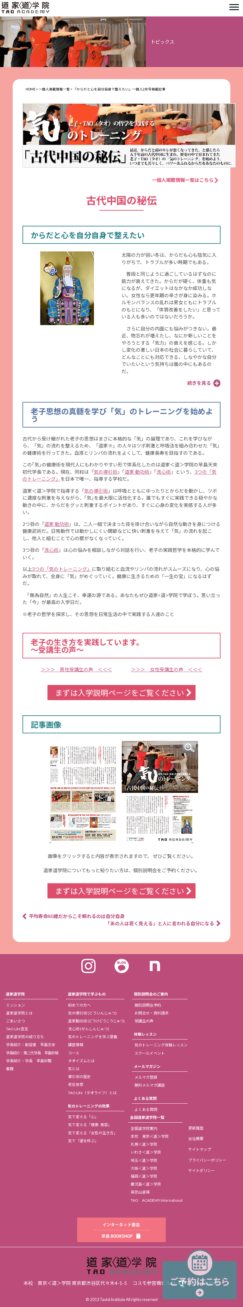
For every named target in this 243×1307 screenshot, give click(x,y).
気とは (73, 1068)
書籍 (10, 1068)
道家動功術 (96, 1021)
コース (73, 1053)
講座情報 (75, 1044)
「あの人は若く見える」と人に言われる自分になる (159, 923)
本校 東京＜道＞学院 (150, 1136)
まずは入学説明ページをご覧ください (119, 692)
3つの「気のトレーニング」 (62, 569)
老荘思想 (75, 1084)
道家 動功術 (137, 472)
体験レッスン (145, 1034)
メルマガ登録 (145, 1077)
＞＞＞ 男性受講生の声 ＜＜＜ (76, 669)
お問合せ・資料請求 (151, 1013)
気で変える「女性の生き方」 (92, 1133)
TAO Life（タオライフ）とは (92, 1092)
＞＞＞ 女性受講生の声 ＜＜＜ (166, 669)
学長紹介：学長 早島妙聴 (29, 1060)
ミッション (15, 1005)
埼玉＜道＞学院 (144, 1160)
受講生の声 (143, 1021)
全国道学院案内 (144, 1128)
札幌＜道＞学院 (144, 1144)
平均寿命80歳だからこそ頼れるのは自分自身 (77, 916)
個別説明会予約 (147, 1005)
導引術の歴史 (79, 1076)
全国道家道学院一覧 (147, 1117)
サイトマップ (199, 1149)
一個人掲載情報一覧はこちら (185, 180)
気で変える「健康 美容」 (90, 1124)
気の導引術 (105, 472)
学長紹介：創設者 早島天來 (30, 1044)
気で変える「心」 (83, 1116)
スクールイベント (149, 1053)
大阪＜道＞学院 (144, 1168)
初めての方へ (79, 1005)
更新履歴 (195, 1128)
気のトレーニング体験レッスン (161, 1045)
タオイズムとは (81, 1060)
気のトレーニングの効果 (88, 1106)
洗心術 (164, 472)
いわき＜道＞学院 (146, 1152)
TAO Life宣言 (17, 1028)
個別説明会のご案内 (151, 994)
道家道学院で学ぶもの (87, 994)
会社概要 (195, 1138)
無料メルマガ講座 (149, 1085)
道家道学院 (15, 994)
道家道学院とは (19, 1013)
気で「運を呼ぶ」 (83, 1140)
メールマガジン (147, 1066)
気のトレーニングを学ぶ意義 (92, 1036)
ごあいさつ (15, 1021)
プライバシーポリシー (207, 1160)
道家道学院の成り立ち (25, 1036)
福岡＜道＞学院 (144, 1176)
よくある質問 (145, 1098)
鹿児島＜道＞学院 (146, 1184)
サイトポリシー (201, 1170)
